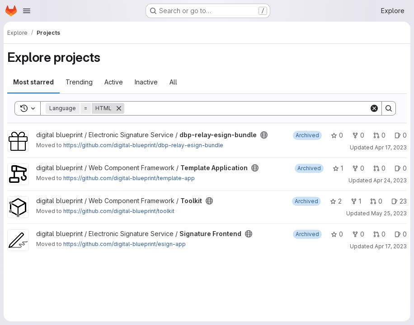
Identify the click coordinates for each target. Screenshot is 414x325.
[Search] (246, 108)
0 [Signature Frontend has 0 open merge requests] (379, 234)
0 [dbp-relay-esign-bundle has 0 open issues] (401, 135)
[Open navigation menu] (26, 11)
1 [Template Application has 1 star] (338, 168)
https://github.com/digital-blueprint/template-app (129, 178)
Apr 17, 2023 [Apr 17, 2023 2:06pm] (391, 147)
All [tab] (173, 82)
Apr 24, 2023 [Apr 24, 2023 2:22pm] (390, 180)
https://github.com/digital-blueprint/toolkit (118, 211)
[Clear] (374, 108)
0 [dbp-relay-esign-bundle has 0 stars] (337, 135)
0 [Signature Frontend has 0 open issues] (401, 234)
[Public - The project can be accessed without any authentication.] (264, 135)
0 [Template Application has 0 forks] (358, 168)
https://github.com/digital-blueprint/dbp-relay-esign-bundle (143, 145)
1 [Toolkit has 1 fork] (356, 201)
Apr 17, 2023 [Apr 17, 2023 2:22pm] (391, 246)
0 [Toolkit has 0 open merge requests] (376, 201)
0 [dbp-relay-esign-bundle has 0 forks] (358, 135)
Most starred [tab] (33, 82)
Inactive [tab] (146, 82)
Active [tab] (113, 82)
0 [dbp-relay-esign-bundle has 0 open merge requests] (379, 135)
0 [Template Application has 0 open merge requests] (379, 168)
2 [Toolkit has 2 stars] (336, 201)
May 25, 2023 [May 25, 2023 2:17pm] (389, 213)
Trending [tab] (79, 82)
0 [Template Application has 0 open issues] (401, 168)
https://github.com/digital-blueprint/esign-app (124, 244)
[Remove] (118, 108)
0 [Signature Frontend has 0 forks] (358, 234)
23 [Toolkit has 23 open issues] (399, 201)
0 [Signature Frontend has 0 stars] (337, 234)
